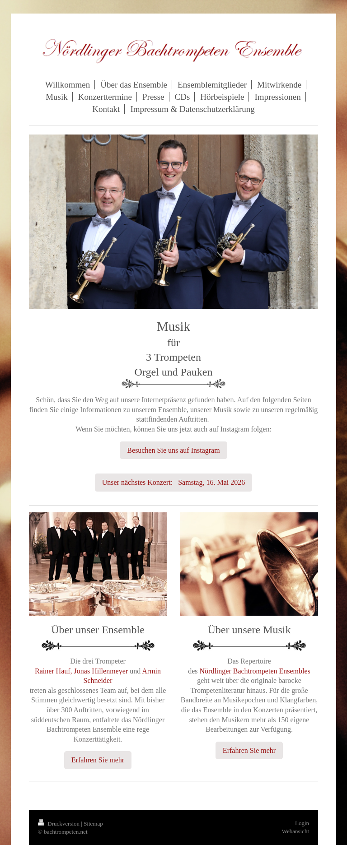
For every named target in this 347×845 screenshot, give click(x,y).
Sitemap (93, 823)
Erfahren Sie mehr (97, 760)
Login (302, 823)
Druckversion (59, 823)
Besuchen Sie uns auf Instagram (173, 450)
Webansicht (295, 831)
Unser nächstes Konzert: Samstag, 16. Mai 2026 (173, 482)
